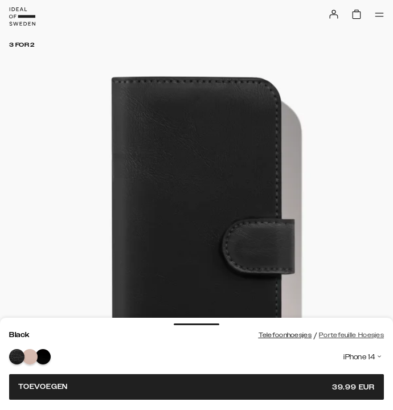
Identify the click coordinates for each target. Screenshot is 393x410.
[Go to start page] (22, 16)
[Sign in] (333, 14)
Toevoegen (196, 387)
